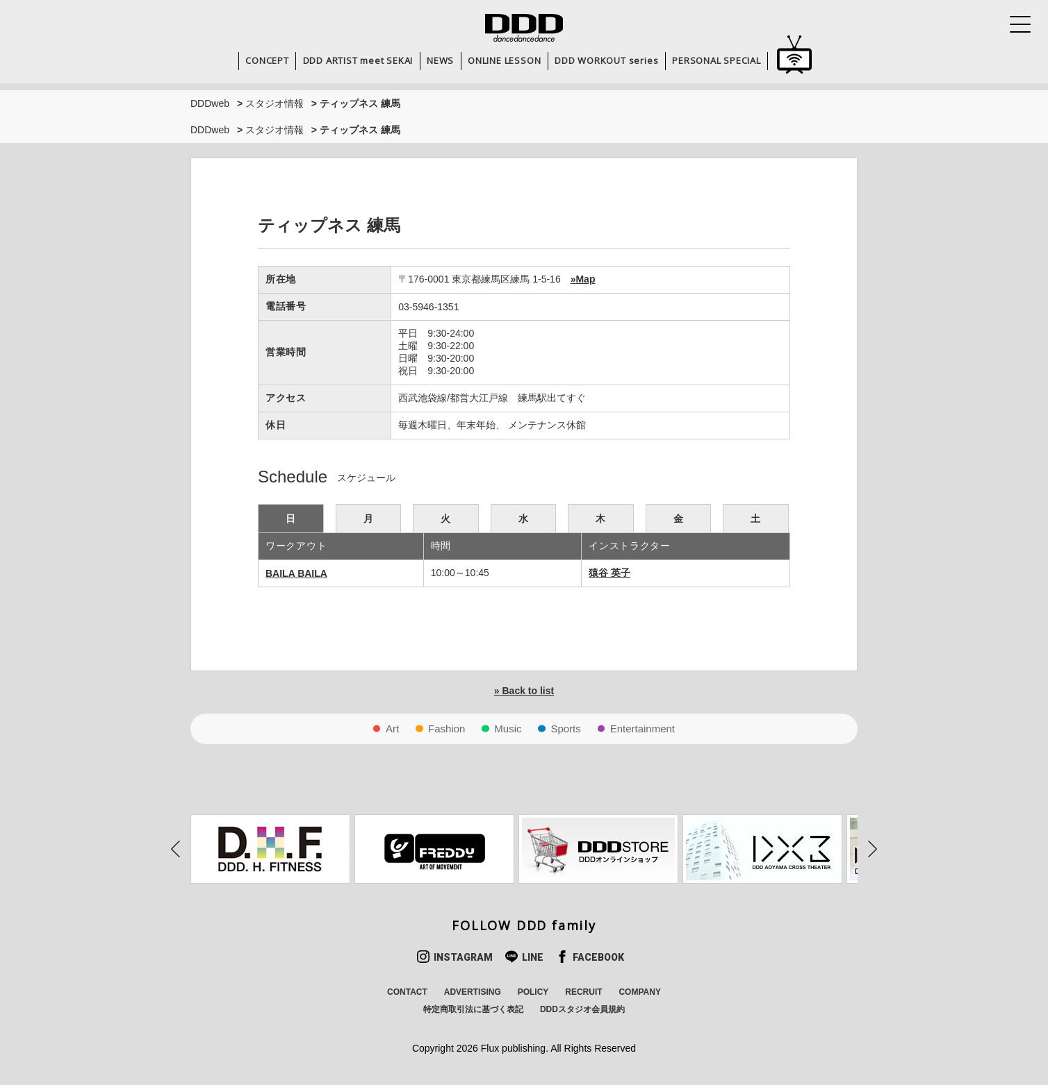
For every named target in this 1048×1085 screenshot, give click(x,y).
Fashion (446, 728)
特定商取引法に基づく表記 (473, 1009)
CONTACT (407, 992)
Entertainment (642, 728)
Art (392, 728)
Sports (565, 728)
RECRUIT (583, 992)
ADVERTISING (472, 992)
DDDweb (209, 103)
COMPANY (639, 992)
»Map (583, 279)
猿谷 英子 (609, 572)
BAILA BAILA (296, 573)
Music (507, 728)
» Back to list (524, 690)
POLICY (533, 992)
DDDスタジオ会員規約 (582, 1009)
